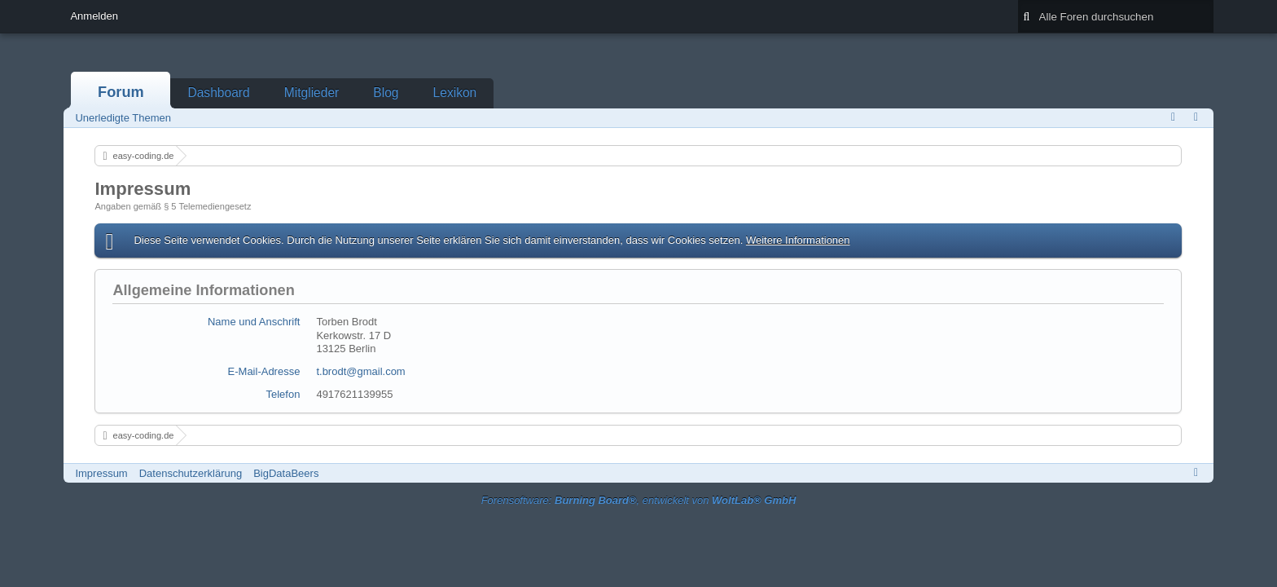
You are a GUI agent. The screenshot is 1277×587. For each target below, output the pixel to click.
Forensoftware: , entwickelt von (638, 500)
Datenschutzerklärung (190, 473)
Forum (121, 92)
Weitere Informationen (798, 240)
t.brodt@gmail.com (360, 371)
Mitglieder (312, 92)
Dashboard (218, 92)
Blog (385, 92)
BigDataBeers (285, 473)
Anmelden (94, 16)
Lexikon (455, 92)
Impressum (101, 473)
